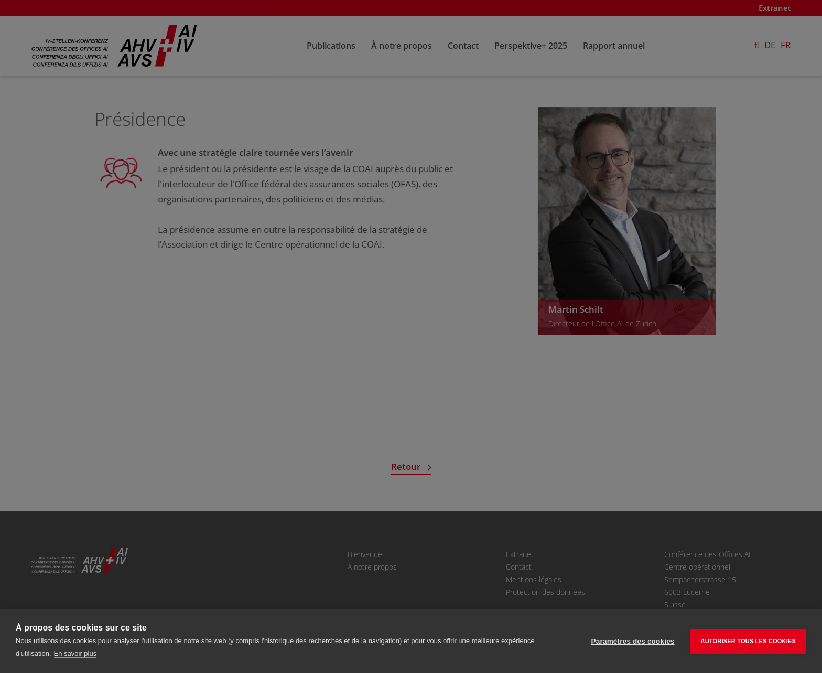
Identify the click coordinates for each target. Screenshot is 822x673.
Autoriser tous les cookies (748, 641)
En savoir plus (75, 653)
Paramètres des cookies (633, 641)
